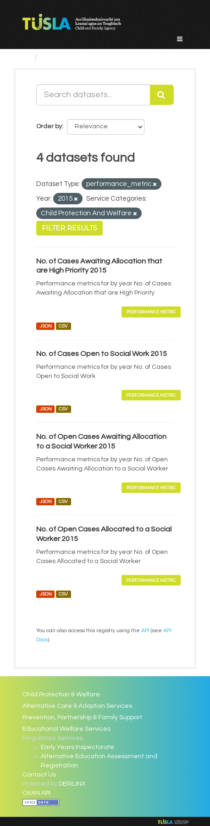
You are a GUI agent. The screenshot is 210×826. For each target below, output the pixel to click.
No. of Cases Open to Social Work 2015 (101, 353)
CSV (63, 325)
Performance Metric (151, 311)
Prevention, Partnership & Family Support (82, 717)
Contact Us (39, 774)
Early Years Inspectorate (77, 747)
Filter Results (69, 228)
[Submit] (162, 95)
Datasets (59, 57)
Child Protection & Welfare (61, 694)
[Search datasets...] (93, 94)
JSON (45, 325)
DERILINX (72, 784)
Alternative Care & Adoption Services (77, 706)
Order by (49, 126)
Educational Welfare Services (66, 729)
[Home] (26, 57)
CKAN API (36, 793)
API (145, 630)
